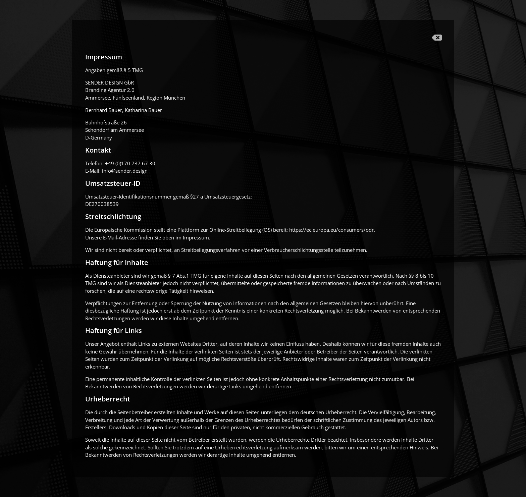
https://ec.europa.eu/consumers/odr (331, 229)
